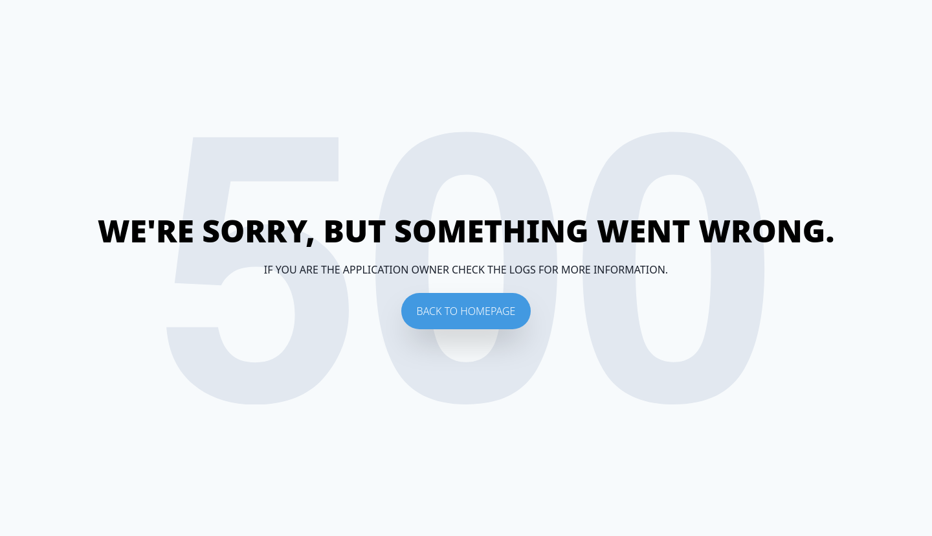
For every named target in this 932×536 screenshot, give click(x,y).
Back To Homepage (466, 311)
